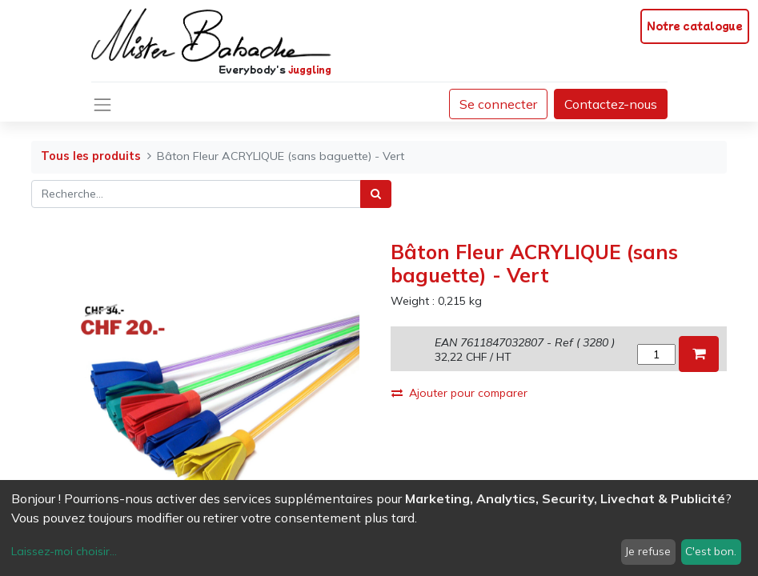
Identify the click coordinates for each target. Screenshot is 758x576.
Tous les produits (91, 156)
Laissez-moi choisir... (64, 551)
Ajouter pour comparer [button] (459, 393)
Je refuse (648, 551)
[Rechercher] (375, 194)
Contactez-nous (610, 104)
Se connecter (498, 104)
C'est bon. (710, 551)
